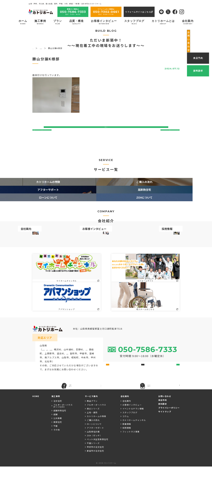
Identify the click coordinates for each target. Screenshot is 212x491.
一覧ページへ (106, 133)
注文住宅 (57, 425)
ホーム (23, 22)
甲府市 (43, 375)
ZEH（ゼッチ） (94, 460)
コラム (125, 441)
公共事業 (57, 442)
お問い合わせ (164, 420)
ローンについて (94, 448)
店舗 (55, 439)
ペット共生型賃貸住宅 (97, 464)
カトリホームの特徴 (96, 441)
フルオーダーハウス (96, 429)
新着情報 (126, 448)
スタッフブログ (134, 22)
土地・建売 (92, 437)
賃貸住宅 (57, 446)
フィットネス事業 (131, 456)
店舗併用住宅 (59, 435)
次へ (169, 133)
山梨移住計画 (93, 456)
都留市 (60, 367)
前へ (43, 133)
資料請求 (162, 428)
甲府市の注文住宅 (95, 471)
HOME (35, 420)
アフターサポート (95, 452)
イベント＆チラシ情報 (133, 433)
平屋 (55, 450)
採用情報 (126, 452)
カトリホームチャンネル (134, 444)
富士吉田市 (48, 367)
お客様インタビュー (104, 22)
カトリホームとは (163, 22)
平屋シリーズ (93, 467)
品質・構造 (76, 22)
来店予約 (162, 424)
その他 (56, 454)
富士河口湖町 (74, 367)
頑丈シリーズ (93, 433)
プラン (57, 22)
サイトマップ (164, 436)
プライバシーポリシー (169, 432)
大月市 (60, 371)
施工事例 (40, 22)
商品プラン (92, 425)
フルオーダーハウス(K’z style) (63, 430)
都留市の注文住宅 (95, 475)
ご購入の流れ (93, 444)
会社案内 (187, 22)
